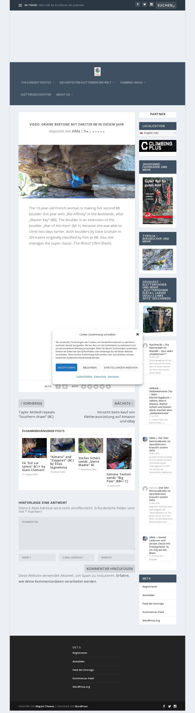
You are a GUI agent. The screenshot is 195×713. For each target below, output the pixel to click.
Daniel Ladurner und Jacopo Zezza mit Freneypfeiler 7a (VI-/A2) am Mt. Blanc (159, 547)
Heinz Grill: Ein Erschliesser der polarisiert (61, 5)
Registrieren (150, 589)
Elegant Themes (45, 708)
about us (63, 97)
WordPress (81, 708)
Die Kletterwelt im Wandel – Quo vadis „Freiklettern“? (161, 351)
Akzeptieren (66, 367)
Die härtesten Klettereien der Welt (85, 85)
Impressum (113, 376)
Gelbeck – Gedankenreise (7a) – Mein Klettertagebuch (160, 395)
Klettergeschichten (36, 97)
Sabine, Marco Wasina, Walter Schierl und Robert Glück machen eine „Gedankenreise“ (160, 409)
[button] (137, 334)
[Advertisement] (97, 36)
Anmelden (149, 597)
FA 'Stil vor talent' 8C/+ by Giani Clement (34, 468)
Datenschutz (100, 376)
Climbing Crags (131, 85)
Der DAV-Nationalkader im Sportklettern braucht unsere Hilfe (160, 447)
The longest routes (36, 85)
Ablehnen (89, 367)
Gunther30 (155, 347)
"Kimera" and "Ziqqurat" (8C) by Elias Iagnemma (62, 464)
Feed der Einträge (153, 606)
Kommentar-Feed (153, 614)
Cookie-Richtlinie (84, 376)
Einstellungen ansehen (120, 367)
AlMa (76, 133)
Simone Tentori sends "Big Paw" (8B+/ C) (119, 480)
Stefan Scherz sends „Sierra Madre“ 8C (89, 463)
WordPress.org (151, 622)
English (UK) (149, 135)
